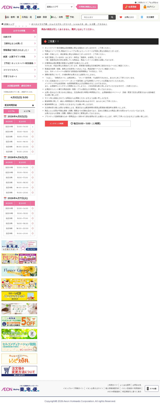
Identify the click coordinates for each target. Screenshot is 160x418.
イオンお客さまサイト (94, 388)
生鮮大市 (7, 37)
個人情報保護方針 (112, 388)
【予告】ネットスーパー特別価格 (18, 63)
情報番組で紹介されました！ (16, 50)
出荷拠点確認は (87, 7)
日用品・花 (27, 17)
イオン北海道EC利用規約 (131, 388)
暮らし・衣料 (57, 17)
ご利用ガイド (141, 2)
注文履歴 (150, 17)
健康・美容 (42, 17)
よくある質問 (125, 385)
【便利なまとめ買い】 (13, 43)
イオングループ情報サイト (73, 388)
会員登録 (132, 6)
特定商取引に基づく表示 (131, 391)
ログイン (151, 6)
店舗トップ (7, 24)
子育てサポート (10, 76)
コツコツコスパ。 (11, 70)
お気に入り (129, 17)
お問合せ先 (137, 385)
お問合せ (154, 2)
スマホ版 (153, 388)
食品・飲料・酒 (12, 17)
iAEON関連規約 (113, 391)
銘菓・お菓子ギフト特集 (14, 56)
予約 (72, 17)
